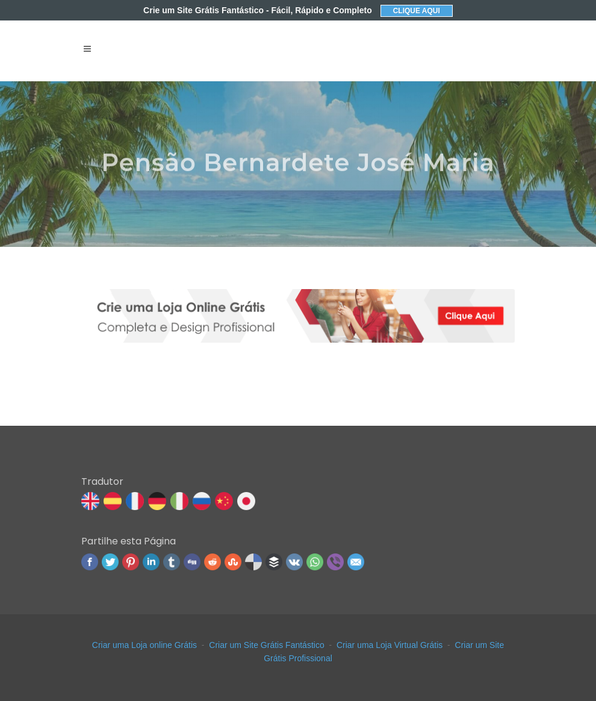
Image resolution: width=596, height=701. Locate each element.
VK (294, 561)
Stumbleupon (233, 561)
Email (355, 561)
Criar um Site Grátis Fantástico (266, 645)
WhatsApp (314, 561)
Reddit (212, 561)
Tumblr (171, 561)
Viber (335, 561)
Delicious (253, 561)
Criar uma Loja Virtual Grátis (389, 645)
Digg (192, 561)
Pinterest (130, 561)
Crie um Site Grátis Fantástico (257, 10)
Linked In (151, 561)
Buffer (273, 561)
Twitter (110, 561)
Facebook (89, 561)
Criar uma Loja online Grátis (144, 645)
